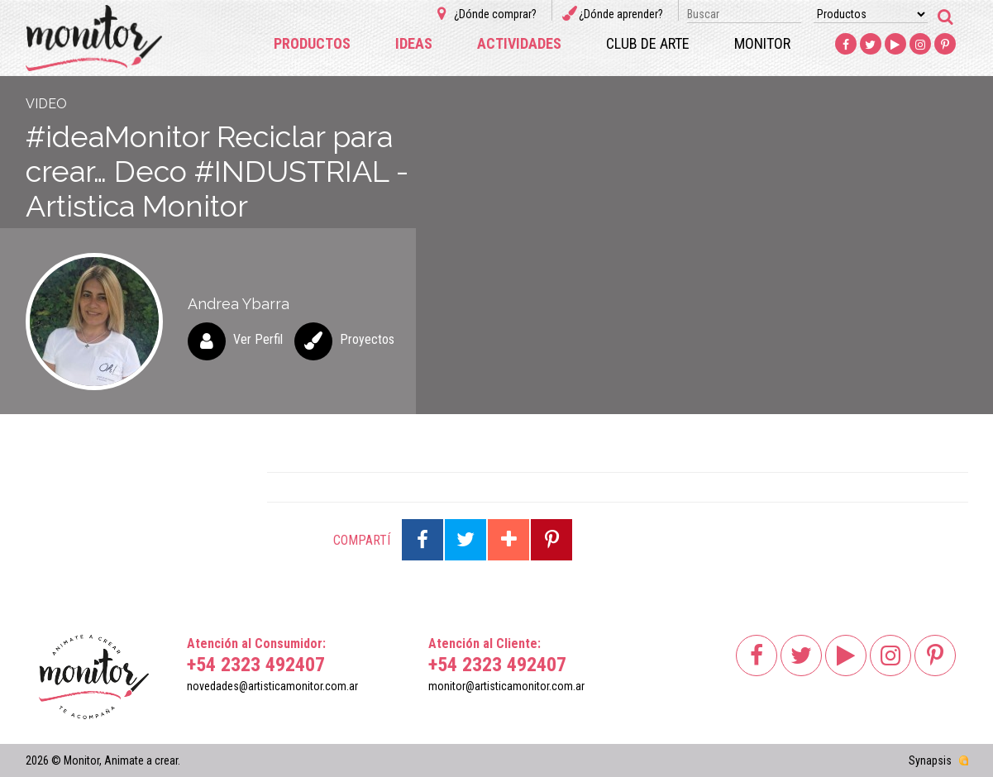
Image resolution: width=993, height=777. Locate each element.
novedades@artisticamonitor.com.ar (272, 686)
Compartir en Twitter (465, 539)
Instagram (920, 44)
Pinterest (945, 44)
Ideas (413, 43)
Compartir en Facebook (422, 539)
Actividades (519, 43)
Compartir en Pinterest (551, 539)
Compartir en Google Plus (508, 539)
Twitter (870, 44)
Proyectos (367, 339)
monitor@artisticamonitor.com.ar (506, 686)
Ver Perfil (258, 339)
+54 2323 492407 (256, 664)
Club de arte (648, 43)
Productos (312, 43)
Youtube (895, 44)
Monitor (762, 43)
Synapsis (930, 760)
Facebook (846, 44)
